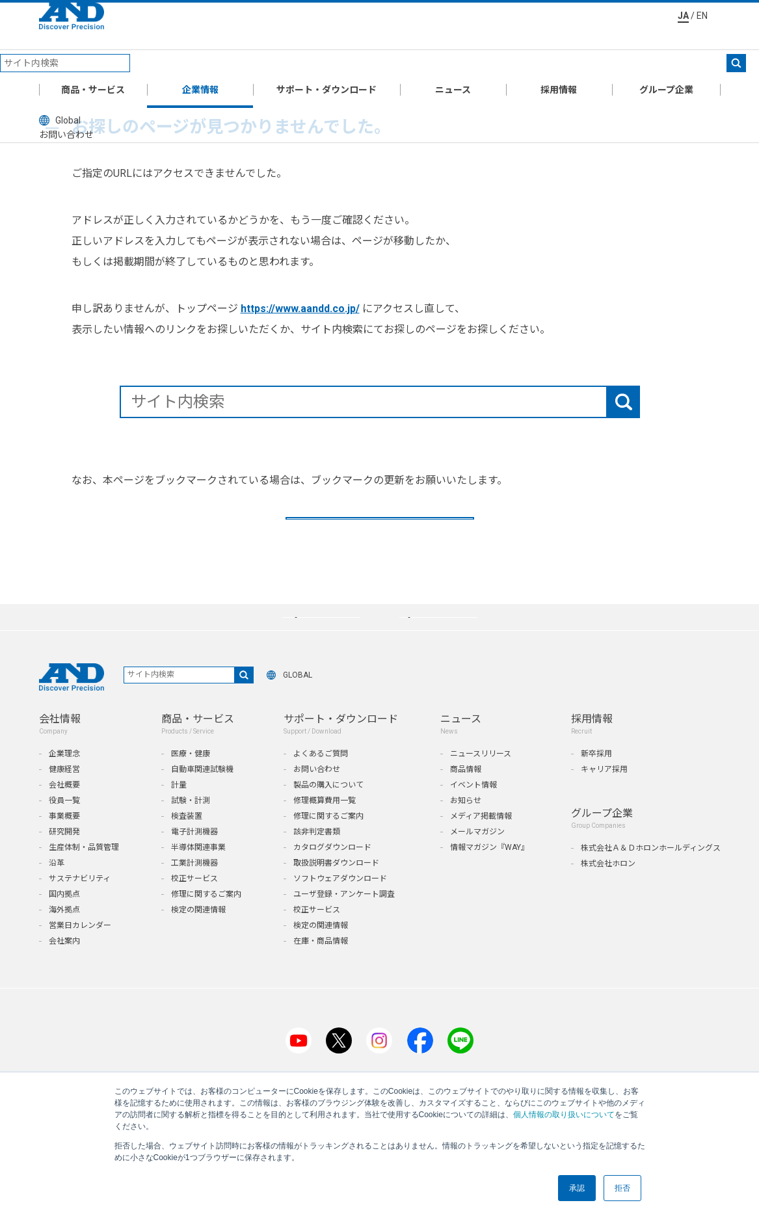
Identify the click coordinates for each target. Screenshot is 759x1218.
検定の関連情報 (198, 983)
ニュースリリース (480, 827)
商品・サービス (93, 67)
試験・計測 (190, 874)
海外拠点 (64, 983)
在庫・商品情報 (320, 1015)
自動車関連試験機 (202, 843)
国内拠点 (64, 968)
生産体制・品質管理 (84, 921)
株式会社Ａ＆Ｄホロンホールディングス (651, 922)
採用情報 (558, 67)
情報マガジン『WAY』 (489, 921)
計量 (179, 859)
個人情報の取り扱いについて (564, 1114)
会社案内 (64, 1015)
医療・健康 (190, 827)
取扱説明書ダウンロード (336, 937)
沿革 (56, 937)
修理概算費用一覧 (324, 874)
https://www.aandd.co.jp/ (300, 308)
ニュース (453, 67)
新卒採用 (596, 827)
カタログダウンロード (332, 921)
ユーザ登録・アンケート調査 (344, 968)
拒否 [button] (622, 1188)
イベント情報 (473, 859)
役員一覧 (64, 874)
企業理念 (64, 827)
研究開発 (64, 905)
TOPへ (379, 541)
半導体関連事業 (198, 921)
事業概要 (64, 890)
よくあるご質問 (320, 827)
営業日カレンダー (80, 999)
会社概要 (64, 859)
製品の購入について (328, 859)
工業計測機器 (194, 937)
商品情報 (465, 843)
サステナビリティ (80, 952)
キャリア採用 (604, 843)
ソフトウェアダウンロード (340, 952)
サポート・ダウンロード (326, 67)
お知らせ (465, 874)
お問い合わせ (316, 843)
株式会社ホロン (608, 937)
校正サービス (194, 952)
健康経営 (64, 843)
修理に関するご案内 (206, 968)
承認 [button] (577, 1188)
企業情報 (200, 67)
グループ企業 (666, 67)
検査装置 (186, 890)
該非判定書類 (316, 905)
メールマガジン (477, 905)
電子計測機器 (194, 905)
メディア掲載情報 (481, 890)
